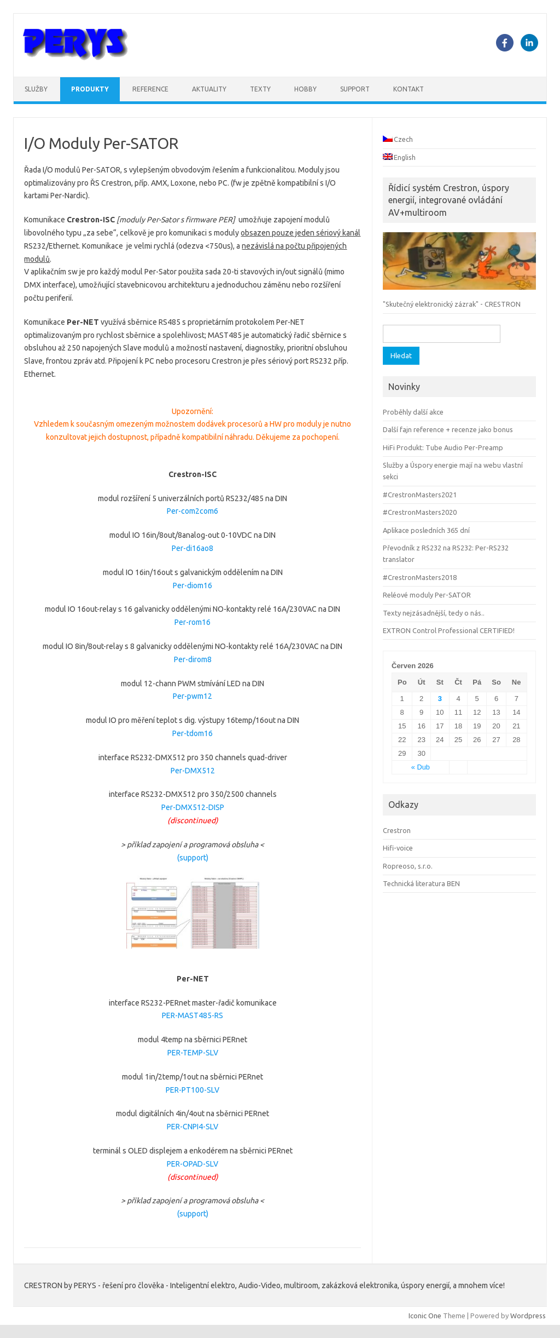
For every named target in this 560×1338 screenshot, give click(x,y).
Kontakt (408, 89)
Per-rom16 (192, 622)
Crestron (397, 830)
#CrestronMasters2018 (420, 577)
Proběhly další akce (413, 412)
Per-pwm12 (192, 696)
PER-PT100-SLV (192, 1090)
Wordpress (528, 1315)
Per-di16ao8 (192, 548)
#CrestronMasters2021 (420, 494)
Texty (260, 89)
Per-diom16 (192, 585)
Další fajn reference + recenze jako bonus (448, 429)
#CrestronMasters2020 (420, 512)
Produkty (90, 89)
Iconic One (425, 1315)
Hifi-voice (398, 848)
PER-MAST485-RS (192, 1015)
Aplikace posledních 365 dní (426, 530)
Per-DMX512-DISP (192, 807)
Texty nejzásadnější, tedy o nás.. (434, 613)
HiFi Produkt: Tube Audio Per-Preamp (443, 447)
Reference (150, 89)
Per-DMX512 (193, 770)
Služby (36, 89)
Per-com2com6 (192, 511)
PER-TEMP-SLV (192, 1052)
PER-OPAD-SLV (192, 1163)
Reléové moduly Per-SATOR (427, 595)
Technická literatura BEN (421, 883)
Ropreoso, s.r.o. (408, 866)
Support (355, 89)
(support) (192, 857)
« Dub (420, 767)
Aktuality (209, 89)
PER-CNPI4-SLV (192, 1126)
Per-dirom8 (193, 659)
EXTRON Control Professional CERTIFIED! (449, 630)
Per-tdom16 (192, 733)
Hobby (305, 89)
